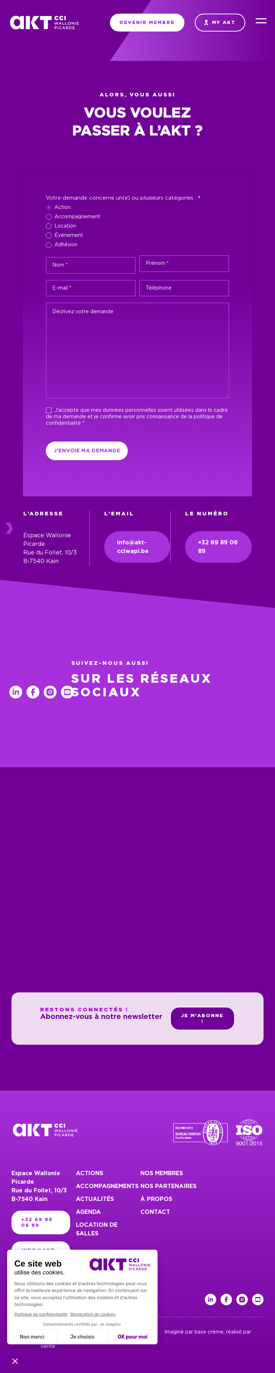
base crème (208, 1332)
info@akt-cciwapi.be (133, 547)
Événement (64, 235)
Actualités (95, 1199)
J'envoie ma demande (87, 450)
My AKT (220, 22)
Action (58, 207)
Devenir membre (147, 22)
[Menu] (261, 22)
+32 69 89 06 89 (218, 547)
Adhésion (61, 245)
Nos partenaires (168, 1186)
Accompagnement (73, 217)
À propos (156, 1199)
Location (61, 226)
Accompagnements (107, 1186)
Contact (155, 1212)
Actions (89, 1173)
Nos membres (161, 1173)
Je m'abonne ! (202, 1018)
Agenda (88, 1212)
